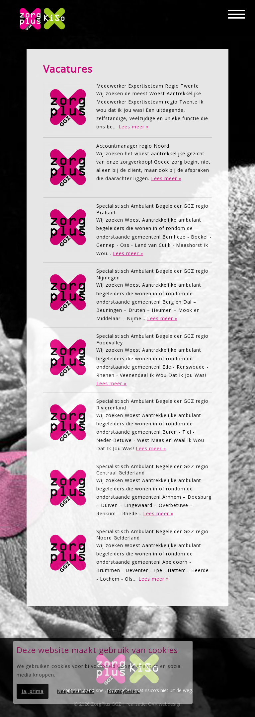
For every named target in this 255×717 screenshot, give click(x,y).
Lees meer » (134, 126)
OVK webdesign (165, 704)
